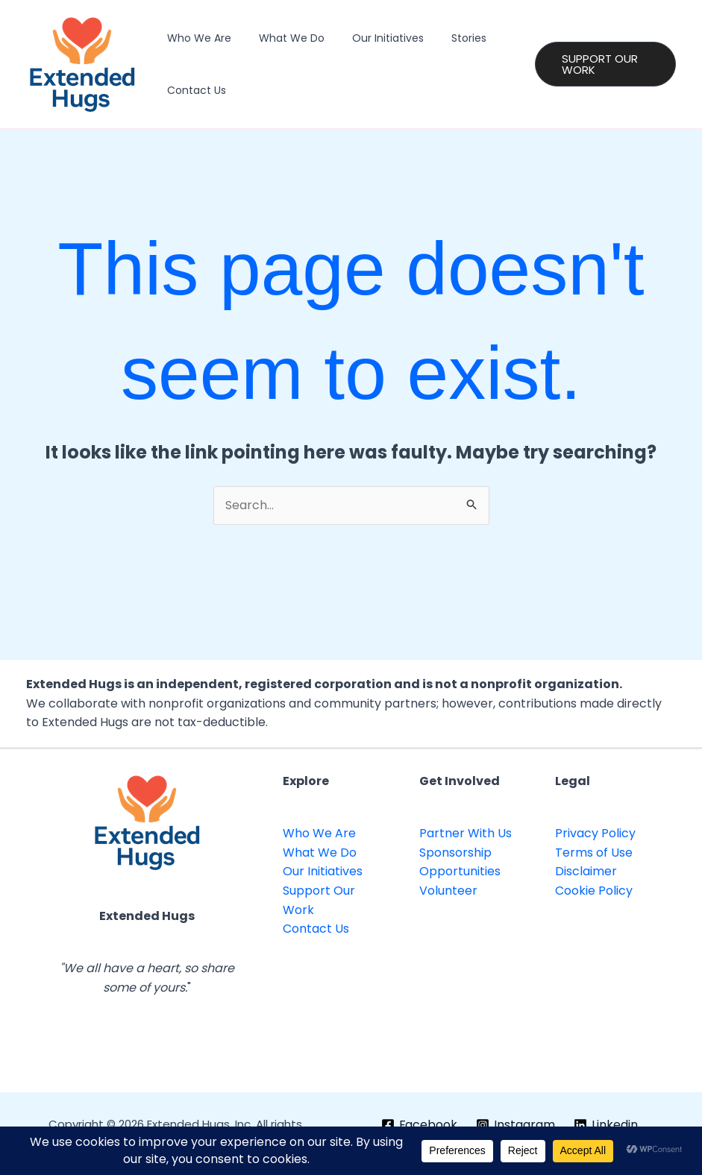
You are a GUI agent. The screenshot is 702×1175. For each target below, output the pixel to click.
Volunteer (448, 890)
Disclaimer (586, 871)
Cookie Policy (594, 890)
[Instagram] (515, 1125)
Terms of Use (594, 852)
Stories (445, 38)
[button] (601, 64)
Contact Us (192, 90)
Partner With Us (465, 833)
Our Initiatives (371, 38)
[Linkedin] (606, 1125)
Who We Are (195, 38)
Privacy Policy (595, 833)
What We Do (281, 38)
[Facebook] (419, 1125)
